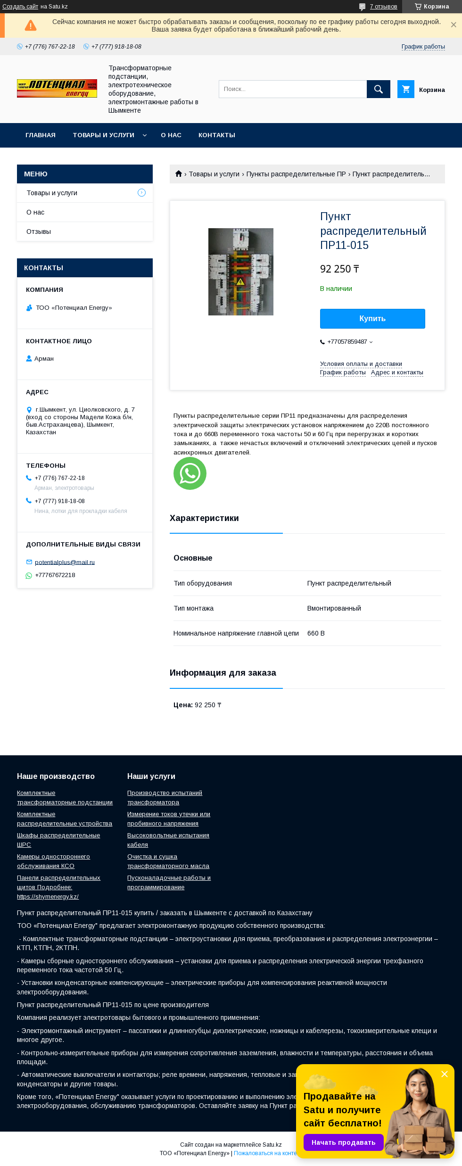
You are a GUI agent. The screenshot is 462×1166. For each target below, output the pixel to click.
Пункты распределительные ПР (296, 174)
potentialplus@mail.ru (65, 561)
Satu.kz (272, 1144)
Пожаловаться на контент (268, 1153)
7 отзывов (383, 6)
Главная (40, 135)
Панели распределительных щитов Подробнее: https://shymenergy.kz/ (58, 887)
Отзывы (38, 231)
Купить (373, 318)
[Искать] (378, 89)
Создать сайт (20, 6)
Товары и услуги (103, 135)
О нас (171, 135)
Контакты (216, 135)
